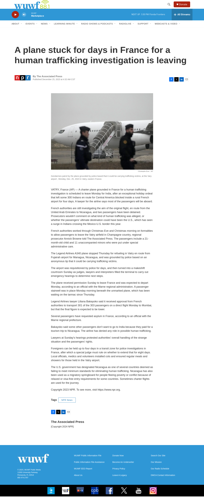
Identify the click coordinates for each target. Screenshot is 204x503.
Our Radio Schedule (160, 475)
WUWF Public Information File (87, 462)
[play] (15, 21)
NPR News (66, 406)
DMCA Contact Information (163, 482)
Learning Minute (64, 30)
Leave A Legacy (119, 482)
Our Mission (156, 469)
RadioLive (125, 30)
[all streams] (182, 21)
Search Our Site (158, 462)
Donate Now (118, 462)
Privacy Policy (118, 475)
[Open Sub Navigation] (21, 30)
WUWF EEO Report (83, 475)
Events (30, 30)
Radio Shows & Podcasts (97, 30)
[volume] (24, 21)
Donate (185, 7)
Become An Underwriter (123, 469)
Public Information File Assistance (89, 469)
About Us (78, 482)
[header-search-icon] (170, 7)
